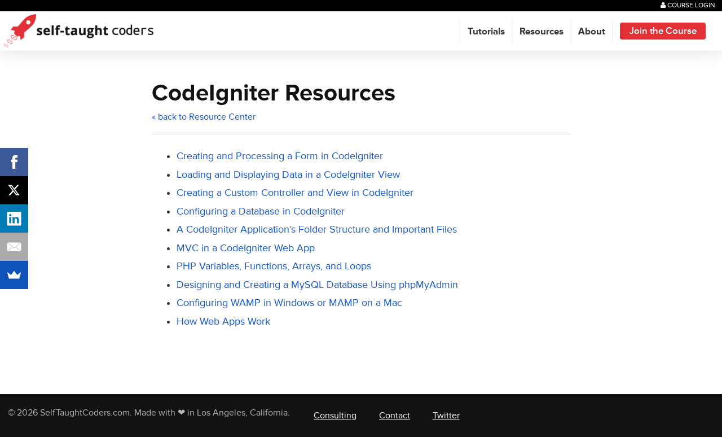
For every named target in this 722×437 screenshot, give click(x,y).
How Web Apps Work (223, 321)
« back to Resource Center (204, 117)
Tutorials (486, 31)
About (591, 31)
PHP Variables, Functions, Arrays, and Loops (274, 266)
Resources (541, 31)
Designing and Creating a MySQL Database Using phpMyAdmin (317, 285)
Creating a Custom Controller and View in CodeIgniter (295, 193)
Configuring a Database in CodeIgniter (261, 211)
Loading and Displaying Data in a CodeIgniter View (288, 175)
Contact (394, 415)
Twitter (446, 415)
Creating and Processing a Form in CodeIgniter (280, 156)
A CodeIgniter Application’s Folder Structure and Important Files (317, 229)
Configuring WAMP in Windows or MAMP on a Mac (289, 303)
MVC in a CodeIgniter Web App (246, 248)
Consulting (335, 415)
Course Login (688, 5)
